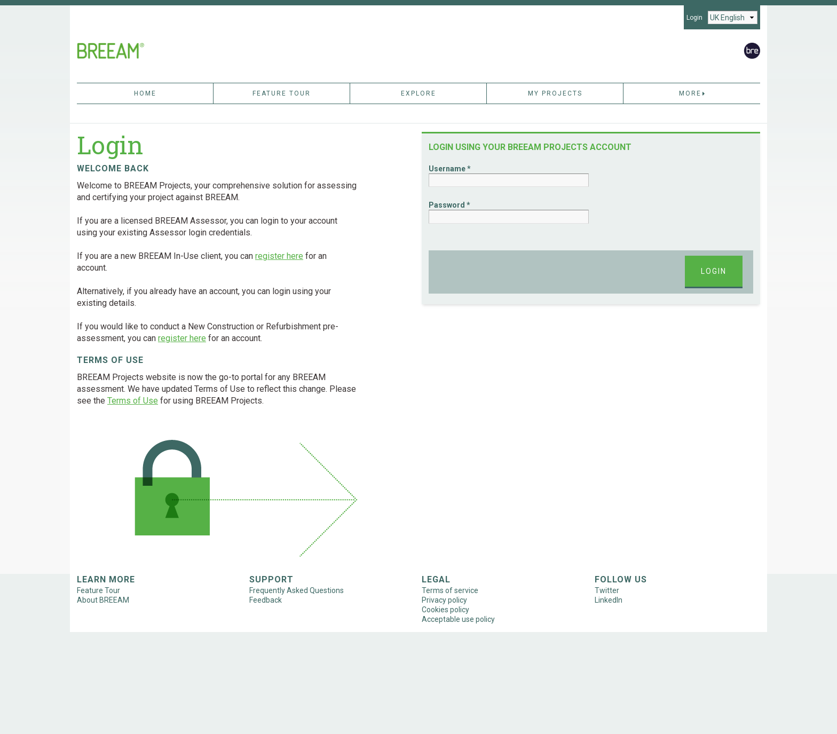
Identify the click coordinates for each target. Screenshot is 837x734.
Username (447, 168)
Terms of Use (132, 401)
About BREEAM (103, 600)
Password (447, 205)
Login (694, 17)
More (692, 93)
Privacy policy (444, 600)
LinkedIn (608, 600)
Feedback (265, 600)
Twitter (607, 590)
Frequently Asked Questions (296, 590)
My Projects (555, 93)
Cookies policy (445, 609)
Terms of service (450, 590)
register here (279, 256)
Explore (418, 93)
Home (145, 93)
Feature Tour (281, 93)
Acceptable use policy (458, 619)
